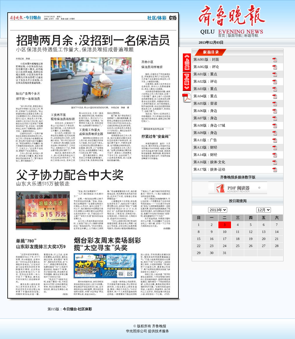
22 (198, 246)
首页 (221, 35)
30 (211, 253)
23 (211, 246)
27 (263, 246)
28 (277, 246)
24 (224, 246)
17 (224, 239)
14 (277, 232)
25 (238, 246)
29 (198, 253)
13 (263, 232)
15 (198, 239)
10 (224, 232)
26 (250, 246)
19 (250, 239)
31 (224, 253)
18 (238, 239)
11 (238, 232)
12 (250, 232)
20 (263, 239)
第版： (206, 59)
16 (211, 239)
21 (277, 239)
